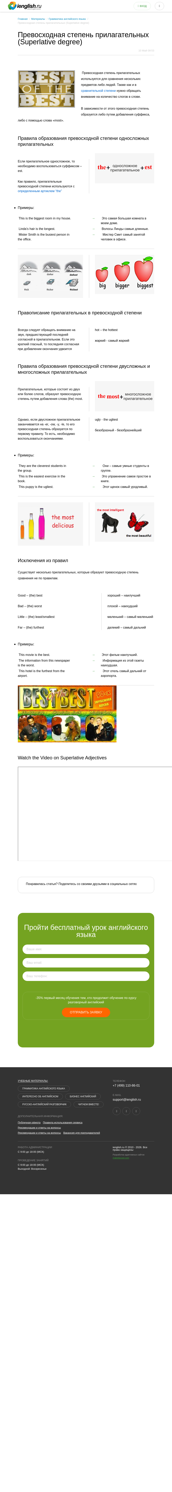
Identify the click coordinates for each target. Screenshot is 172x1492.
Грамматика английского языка (67, 18)
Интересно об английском (40, 1096)
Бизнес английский (83, 1096)
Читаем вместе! (88, 1104)
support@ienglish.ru (127, 1099)
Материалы (38, 18)
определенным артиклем (40, 191)
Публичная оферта (29, 1122)
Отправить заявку (86, 1012)
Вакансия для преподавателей (81, 1132)
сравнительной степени (98, 90)
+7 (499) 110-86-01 (126, 1085)
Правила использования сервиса (62, 1122)
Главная (22, 18)
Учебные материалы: (33, 1080)
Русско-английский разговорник (44, 1104)
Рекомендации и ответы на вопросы (39, 1127)
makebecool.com (121, 1158)
